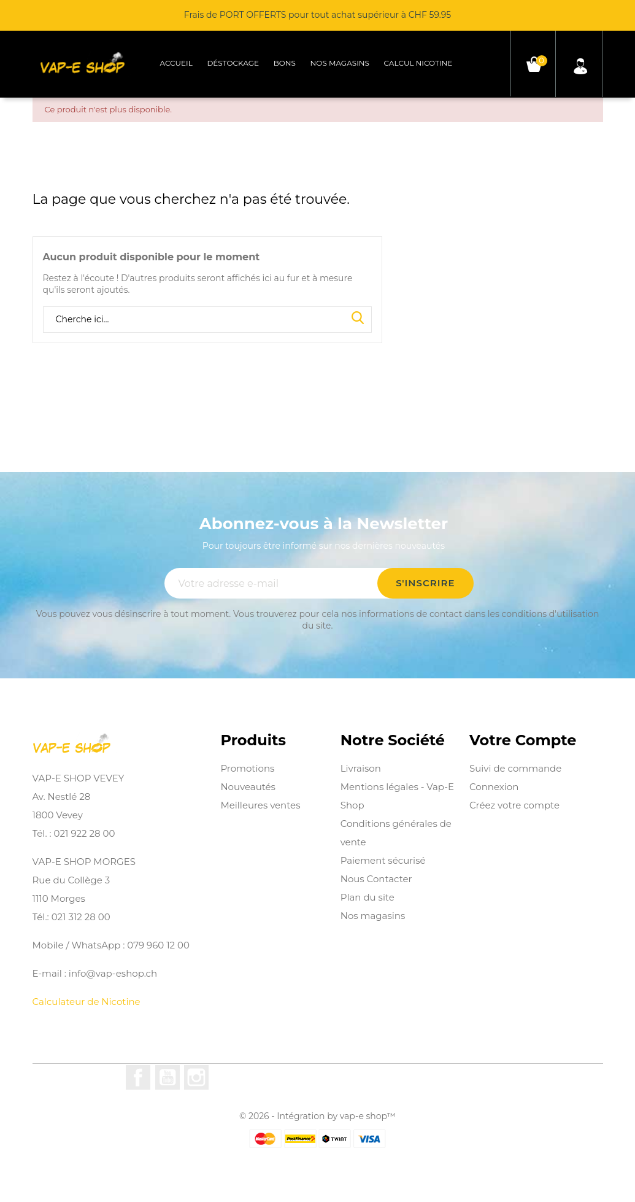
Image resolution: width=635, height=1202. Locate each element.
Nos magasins (339, 63)
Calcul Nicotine (418, 63)
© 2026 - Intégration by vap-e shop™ (317, 1116)
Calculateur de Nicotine (86, 1001)
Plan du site (367, 897)
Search (358, 318)
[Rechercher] (207, 319)
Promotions (247, 768)
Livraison (361, 768)
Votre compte (522, 740)
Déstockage (233, 63)
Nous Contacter (376, 879)
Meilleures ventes (260, 805)
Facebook (138, 1077)
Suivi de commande (515, 768)
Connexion (493, 787)
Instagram (196, 1077)
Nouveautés (247, 787)
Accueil (176, 63)
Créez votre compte (514, 805)
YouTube (167, 1077)
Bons (285, 63)
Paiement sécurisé (383, 860)
